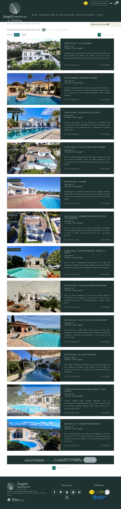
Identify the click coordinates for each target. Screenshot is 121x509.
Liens (33, 493)
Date (24, 34)
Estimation (91, 15)
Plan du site (10, 493)
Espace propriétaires (99, 3)
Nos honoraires (27, 493)
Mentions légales (18, 493)
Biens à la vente (57, 15)
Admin (37, 493)
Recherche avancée (100, 24)
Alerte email (80, 15)
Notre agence (44, 15)
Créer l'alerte (90, 460)
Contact (100, 15)
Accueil (34, 15)
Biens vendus (70, 15)
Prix (16, 34)
